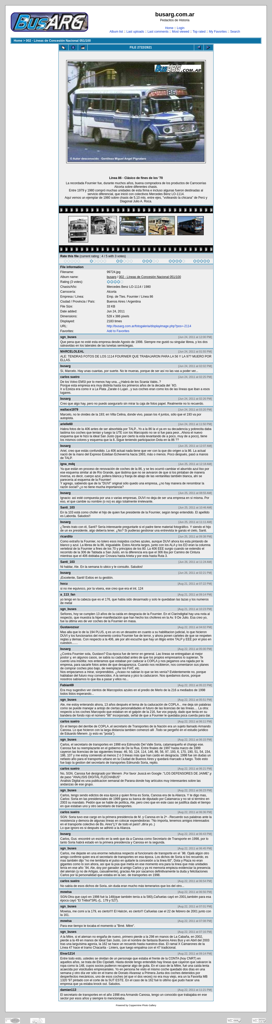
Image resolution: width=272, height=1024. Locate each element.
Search (235, 31)
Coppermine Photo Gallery (142, 1005)
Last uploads (135, 31)
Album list (116, 31)
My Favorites (218, 31)
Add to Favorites (118, 331)
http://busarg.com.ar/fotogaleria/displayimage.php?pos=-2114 (149, 326)
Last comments (157, 31)
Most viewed (180, 31)
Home (169, 28)
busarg (111, 277)
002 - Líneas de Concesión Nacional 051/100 (58, 40)
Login (180, 28)
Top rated (199, 31)
